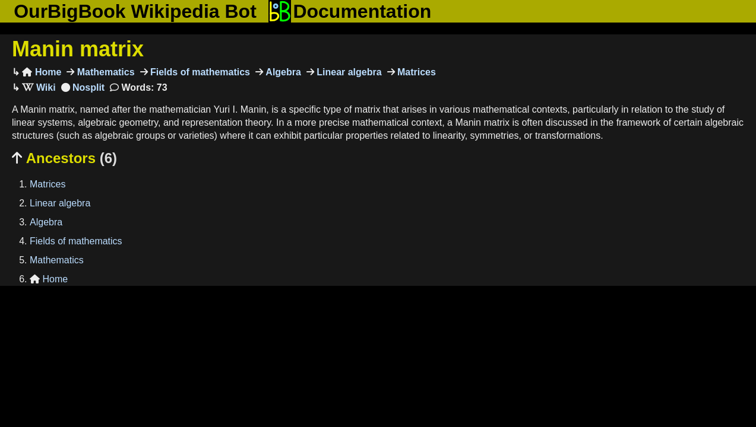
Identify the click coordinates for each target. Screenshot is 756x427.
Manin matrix (78, 49)
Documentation (349, 11)
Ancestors (64, 158)
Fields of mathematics (199, 72)
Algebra (282, 72)
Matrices (415, 72)
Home (41, 72)
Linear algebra (348, 72)
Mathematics (104, 72)
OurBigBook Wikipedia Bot (135, 11)
